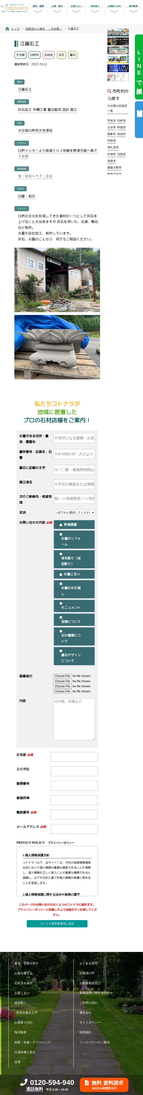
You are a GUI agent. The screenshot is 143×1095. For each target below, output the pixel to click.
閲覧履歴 (139, 107)
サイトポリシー (91, 1022)
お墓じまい (23, 992)
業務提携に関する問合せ (97, 992)
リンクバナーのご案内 (96, 1042)
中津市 (111, 154)
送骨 (18, 1062)
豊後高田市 (114, 174)
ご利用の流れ (90, 1002)
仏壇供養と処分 (26, 1052)
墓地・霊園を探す (28, 963)
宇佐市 (111, 120)
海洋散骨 (22, 1032)
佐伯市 (121, 134)
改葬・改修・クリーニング (34, 1042)
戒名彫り (22, 1002)
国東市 (111, 134)
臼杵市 (121, 120)
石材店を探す (25, 983)
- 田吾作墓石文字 (27, 1012)
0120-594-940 (47, 1082)
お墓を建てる (25, 973)
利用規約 (87, 1032)
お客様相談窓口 (91, 983)
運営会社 (87, 1012)
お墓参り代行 (25, 1022)
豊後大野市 (114, 167)
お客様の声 (88, 973)
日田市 (121, 154)
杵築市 (121, 127)
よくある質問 (90, 963)
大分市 (111, 127)
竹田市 (111, 140)
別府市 (111, 161)
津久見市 (113, 147)
